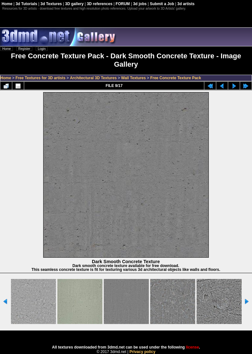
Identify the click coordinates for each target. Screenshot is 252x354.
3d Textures (51, 4)
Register (24, 49)
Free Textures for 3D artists (40, 78)
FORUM (123, 4)
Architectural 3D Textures (93, 78)
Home (7, 4)
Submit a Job (162, 4)
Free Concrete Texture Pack (175, 78)
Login (41, 49)
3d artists (185, 4)
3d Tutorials (26, 4)
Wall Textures (133, 78)
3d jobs (140, 4)
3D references (99, 4)
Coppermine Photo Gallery (134, 335)
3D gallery (74, 4)
